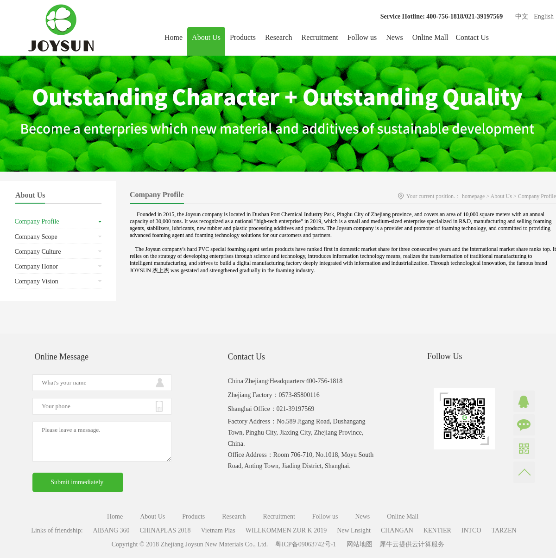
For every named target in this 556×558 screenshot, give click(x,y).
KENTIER (437, 530)
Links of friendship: (56, 530)
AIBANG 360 (111, 530)
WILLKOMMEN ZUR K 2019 (286, 530)
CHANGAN (397, 530)
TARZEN (504, 530)
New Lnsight (354, 530)
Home (173, 37)
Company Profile (537, 196)
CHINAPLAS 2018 (165, 530)
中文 (521, 16)
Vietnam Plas (218, 530)
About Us (501, 196)
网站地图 (358, 544)
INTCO (471, 530)
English (544, 16)
